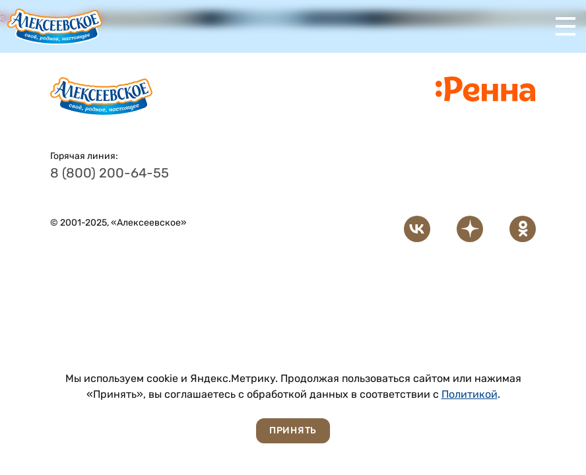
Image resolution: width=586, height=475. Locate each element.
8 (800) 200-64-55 (109, 173)
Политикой (469, 394)
